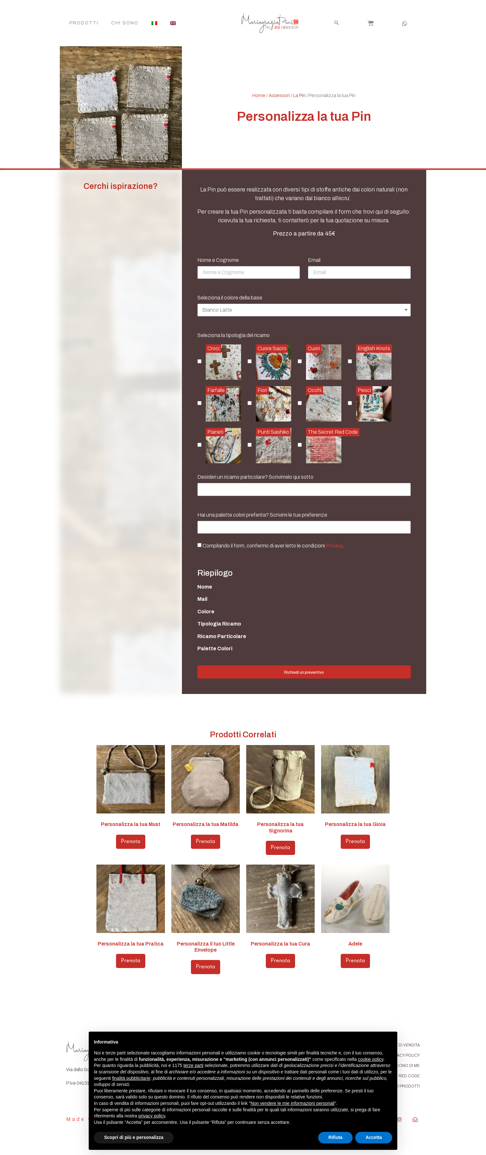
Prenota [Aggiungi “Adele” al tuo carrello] (355, 961)
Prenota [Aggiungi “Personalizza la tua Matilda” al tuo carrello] (205, 841)
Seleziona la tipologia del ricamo (233, 335)
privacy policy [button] (152, 1115)
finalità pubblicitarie (131, 1078)
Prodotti (83, 23)
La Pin (299, 95)
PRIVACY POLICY (404, 1055)
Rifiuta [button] (335, 1137)
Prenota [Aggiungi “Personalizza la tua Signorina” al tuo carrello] (280, 847)
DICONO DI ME (406, 1065)
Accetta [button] (373, 1137)
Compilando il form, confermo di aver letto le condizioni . (273, 545)
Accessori (279, 95)
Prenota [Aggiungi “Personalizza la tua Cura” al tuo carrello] (280, 961)
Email (314, 260)
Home (259, 95)
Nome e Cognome (218, 260)
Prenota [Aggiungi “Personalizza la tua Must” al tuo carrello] (130, 841)
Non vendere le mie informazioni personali (292, 1103)
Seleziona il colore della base (229, 297)
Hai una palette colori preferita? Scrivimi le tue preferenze (262, 515)
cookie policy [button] (370, 1059)
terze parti (193, 1065)
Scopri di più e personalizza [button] (133, 1137)
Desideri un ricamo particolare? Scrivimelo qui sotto (255, 477)
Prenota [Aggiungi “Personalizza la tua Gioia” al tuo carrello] (355, 841)
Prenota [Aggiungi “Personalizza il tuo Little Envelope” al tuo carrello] (205, 967)
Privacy (334, 545)
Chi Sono (125, 23)
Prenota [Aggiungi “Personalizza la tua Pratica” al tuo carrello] (130, 961)
